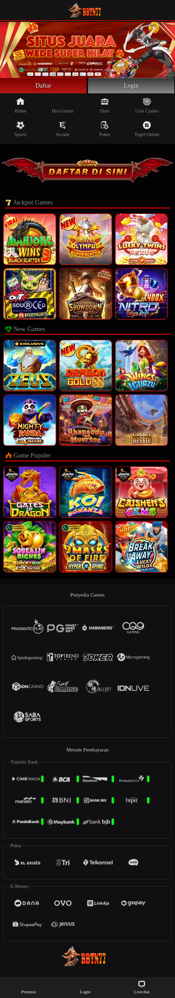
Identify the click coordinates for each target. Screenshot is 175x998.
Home (20, 105)
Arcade (62, 129)
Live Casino (146, 105)
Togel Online (147, 129)
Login (131, 85)
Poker (104, 129)
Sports (20, 129)
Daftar (43, 85)
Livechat (141, 987)
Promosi (28, 987)
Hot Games (63, 105)
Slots (105, 105)
